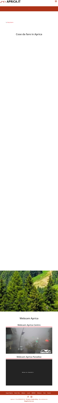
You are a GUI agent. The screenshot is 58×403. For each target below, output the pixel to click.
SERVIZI (33, 393)
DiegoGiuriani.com (29, 401)
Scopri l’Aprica (9, 393)
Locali (28, 393)
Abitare (23, 393)
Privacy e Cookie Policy (32, 399)
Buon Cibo (17, 393)
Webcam (39, 393)
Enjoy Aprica (10, 22)
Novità (49, 393)
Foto (44, 393)
